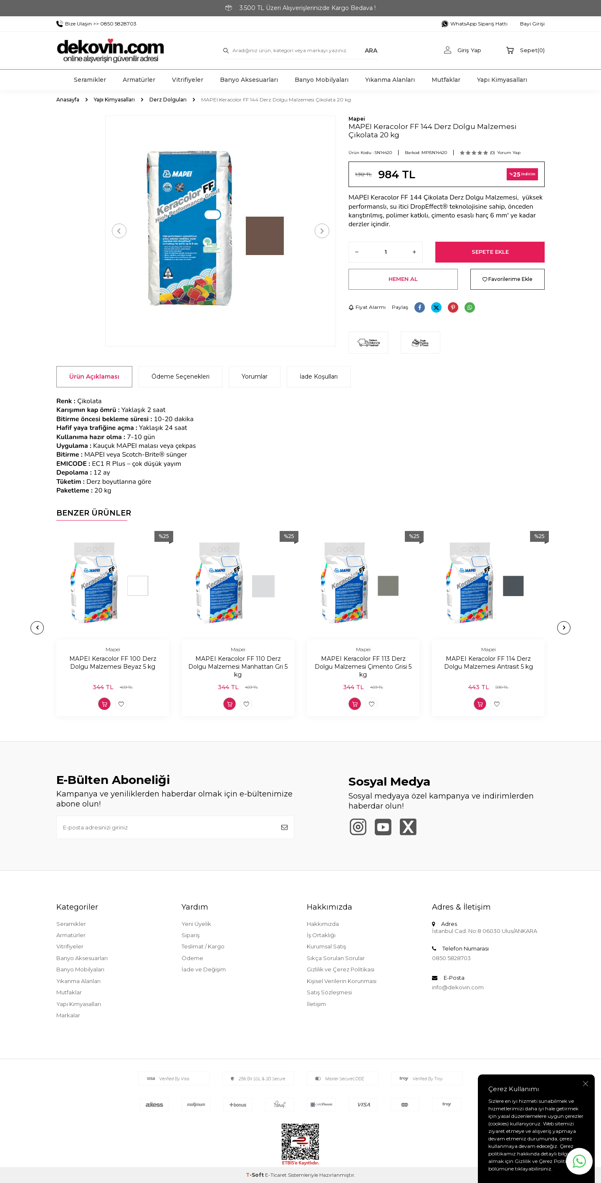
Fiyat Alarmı (367, 307)
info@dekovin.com (458, 987)
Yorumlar (255, 376)
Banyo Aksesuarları (249, 79)
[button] (119, 231)
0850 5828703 (451, 958)
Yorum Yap (508, 152)
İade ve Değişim (204, 969)
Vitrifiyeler (187, 79)
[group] (221, 231)
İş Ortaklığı (321, 935)
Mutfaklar (446, 79)
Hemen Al (403, 279)
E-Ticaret (276, 1175)
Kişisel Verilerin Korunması (341, 981)
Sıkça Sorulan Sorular (336, 958)
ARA (371, 50)
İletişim (316, 1004)
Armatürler (139, 79)
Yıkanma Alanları (390, 79)
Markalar (68, 1015)
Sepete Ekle (490, 251)
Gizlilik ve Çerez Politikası (340, 969)
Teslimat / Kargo (203, 946)
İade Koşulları (319, 376)
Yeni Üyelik (196, 923)
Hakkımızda (323, 923)
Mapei (356, 119)
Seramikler (90, 79)
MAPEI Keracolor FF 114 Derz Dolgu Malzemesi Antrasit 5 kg (488, 662)
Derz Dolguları (168, 99)
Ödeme (192, 958)
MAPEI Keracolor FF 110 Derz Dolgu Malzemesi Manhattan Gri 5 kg (238, 666)
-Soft (255, 1175)
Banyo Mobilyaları (321, 79)
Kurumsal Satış (326, 946)
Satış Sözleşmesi (329, 992)
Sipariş (190, 935)
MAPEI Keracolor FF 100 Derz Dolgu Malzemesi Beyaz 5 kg (113, 662)
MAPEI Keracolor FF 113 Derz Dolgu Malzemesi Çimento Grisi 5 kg (363, 666)
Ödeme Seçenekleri (181, 376)
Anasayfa (67, 99)
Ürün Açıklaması (94, 376)
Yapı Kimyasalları (502, 79)
